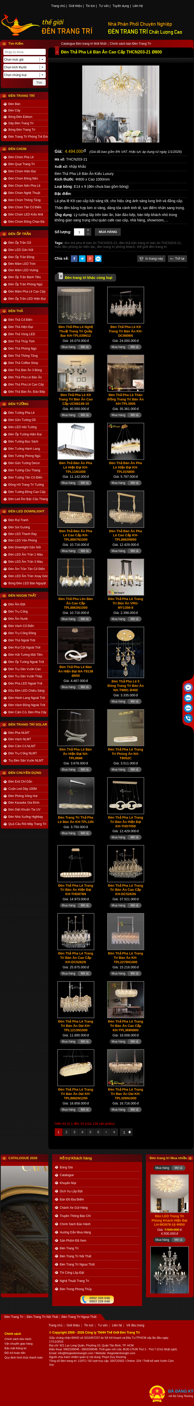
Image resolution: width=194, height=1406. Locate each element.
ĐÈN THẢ (15, 311)
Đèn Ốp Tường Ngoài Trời (26, 662)
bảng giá (66, 1167)
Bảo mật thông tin (16, 1348)
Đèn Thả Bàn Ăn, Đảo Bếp (26, 391)
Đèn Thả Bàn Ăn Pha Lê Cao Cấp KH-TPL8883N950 (125, 535)
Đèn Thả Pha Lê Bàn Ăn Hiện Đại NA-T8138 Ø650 (75, 671)
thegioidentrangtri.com (121, 1353)
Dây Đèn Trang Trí (21, 123)
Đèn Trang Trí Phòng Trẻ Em (28, 136)
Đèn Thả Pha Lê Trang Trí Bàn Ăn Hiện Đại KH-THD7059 (125, 822)
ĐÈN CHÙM (17, 149)
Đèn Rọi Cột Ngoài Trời (24, 647)
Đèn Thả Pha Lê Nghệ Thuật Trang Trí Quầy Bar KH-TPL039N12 (76, 331)
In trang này (151, 258)
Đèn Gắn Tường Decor (24, 463)
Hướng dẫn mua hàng (75, 1232)
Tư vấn (104, 6)
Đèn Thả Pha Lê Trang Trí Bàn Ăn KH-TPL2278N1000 (125, 957)
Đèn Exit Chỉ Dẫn (20, 781)
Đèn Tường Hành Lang (24, 449)
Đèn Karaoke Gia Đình (24, 802)
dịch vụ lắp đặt (71, 1191)
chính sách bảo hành (75, 1224)
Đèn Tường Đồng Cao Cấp (26, 492)
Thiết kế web (151, 1360)
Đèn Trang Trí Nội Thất (75, 1256)
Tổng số (54, 1360)
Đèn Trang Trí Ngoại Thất (77, 1264)
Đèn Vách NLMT (19, 739)
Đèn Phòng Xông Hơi (23, 796)
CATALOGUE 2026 (23, 1158)
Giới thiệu (75, 6)
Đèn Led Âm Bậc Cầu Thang (28, 499)
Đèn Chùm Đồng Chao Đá (26, 221)
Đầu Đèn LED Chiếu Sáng (26, 690)
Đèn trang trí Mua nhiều (168, 1158)
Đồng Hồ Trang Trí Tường (26, 484)
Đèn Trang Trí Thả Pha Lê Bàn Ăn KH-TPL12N (76, 820)
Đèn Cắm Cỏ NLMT (22, 746)
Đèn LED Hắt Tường (22, 427)
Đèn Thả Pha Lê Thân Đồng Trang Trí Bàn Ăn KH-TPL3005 (125, 399)
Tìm (39, 83)
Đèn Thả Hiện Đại (20, 327)
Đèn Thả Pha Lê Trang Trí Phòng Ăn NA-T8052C (125, 753)
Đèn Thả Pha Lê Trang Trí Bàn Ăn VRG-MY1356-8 (125, 603)
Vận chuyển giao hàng (19, 1343)
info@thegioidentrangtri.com (75, 1353)
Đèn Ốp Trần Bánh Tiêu (24, 277)
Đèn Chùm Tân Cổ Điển (25, 207)
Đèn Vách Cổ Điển (21, 626)
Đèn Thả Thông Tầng (23, 356)
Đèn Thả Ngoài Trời (21, 640)
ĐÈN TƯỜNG (18, 404)
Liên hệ (138, 6)
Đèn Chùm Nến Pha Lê (24, 186)
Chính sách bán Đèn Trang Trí (130, 43)
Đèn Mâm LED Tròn (22, 264)
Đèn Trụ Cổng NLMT (22, 753)
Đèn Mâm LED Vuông (23, 270)
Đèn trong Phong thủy (76, 1289)
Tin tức (90, 6)
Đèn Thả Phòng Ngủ (22, 348)
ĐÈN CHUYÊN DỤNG (24, 773)
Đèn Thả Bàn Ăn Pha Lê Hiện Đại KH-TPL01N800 (125, 467)
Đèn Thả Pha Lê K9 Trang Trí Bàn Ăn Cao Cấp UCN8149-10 (76, 399)
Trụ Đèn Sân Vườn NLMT (26, 760)
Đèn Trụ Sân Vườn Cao (24, 669)
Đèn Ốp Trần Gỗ (19, 243)
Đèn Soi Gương (19, 527)
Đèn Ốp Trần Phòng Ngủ (25, 284)
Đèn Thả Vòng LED (21, 334)
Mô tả (84, 347)
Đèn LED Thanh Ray (22, 534)
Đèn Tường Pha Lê (21, 413)
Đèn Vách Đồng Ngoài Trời (26, 705)
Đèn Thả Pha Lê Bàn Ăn (25, 377)
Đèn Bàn (14, 104)
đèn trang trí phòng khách (116, 247)
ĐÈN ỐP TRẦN (19, 234)
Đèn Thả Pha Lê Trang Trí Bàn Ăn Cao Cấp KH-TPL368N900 (125, 1025)
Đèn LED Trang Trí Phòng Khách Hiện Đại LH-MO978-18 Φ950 (169, 1224)
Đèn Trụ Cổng (18, 611)
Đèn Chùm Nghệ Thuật (24, 193)
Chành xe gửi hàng (74, 1208)
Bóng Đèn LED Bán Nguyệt (27, 583)
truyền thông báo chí (75, 1216)
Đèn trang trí (68, 1360)
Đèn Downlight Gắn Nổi (24, 547)
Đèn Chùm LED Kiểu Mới (25, 214)
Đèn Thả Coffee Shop (23, 363)
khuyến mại (68, 1183)
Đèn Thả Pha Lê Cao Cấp (26, 384)
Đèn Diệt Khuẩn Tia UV (24, 809)
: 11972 (81, 1360)
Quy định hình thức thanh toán (24, 1357)
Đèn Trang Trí (69, 1248)
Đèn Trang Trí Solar (27, 724)
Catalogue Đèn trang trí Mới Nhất (84, 43)
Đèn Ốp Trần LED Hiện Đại (27, 299)
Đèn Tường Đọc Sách (23, 441)
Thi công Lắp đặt (72, 1272)
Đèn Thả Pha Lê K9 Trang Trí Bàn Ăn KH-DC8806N (125, 331)
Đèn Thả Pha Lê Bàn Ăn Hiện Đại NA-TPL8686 (76, 753)
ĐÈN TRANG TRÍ (67, 31)
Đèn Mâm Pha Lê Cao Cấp (26, 291)
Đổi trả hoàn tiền (15, 1352)
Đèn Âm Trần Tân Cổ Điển (26, 569)
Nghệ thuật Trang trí (74, 1281)
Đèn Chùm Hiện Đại (22, 171)
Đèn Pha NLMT (19, 733)
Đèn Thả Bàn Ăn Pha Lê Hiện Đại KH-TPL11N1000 (75, 467)
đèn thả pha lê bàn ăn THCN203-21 (90, 243)
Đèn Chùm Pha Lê (21, 157)
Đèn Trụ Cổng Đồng (22, 633)
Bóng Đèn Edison (20, 117)
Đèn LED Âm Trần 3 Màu (25, 562)
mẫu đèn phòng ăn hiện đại (75, 247)
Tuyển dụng (121, 6)
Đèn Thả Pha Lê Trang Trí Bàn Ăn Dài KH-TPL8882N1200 (75, 1094)
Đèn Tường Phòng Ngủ (24, 456)
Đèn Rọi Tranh (18, 520)
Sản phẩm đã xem (73, 1240)
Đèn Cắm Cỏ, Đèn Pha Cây (27, 712)
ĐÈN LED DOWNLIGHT (26, 511)
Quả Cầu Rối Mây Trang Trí (27, 824)
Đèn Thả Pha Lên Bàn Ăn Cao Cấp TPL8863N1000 (76, 603)
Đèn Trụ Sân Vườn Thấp (25, 676)
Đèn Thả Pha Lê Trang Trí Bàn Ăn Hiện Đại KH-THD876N (75, 890)
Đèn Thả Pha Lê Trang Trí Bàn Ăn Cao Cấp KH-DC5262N (75, 957)
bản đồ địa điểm (72, 1199)
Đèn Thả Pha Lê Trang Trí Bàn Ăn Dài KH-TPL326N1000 (125, 1094)
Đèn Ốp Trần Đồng (21, 257)
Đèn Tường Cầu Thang (24, 470)
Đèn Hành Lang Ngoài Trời (26, 698)
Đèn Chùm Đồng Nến (23, 178)
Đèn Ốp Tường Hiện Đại (25, 434)
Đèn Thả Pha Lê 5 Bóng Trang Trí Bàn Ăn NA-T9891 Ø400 (125, 685)
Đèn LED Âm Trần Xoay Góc (28, 576)
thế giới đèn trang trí (152, 247)
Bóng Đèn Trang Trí (21, 130)
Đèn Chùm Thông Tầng (24, 200)
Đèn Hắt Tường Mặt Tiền (25, 655)
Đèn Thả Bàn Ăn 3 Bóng (25, 370)
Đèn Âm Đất (16, 604)
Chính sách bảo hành (18, 1339)
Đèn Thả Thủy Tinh (21, 341)
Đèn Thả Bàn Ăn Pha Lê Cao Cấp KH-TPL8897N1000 (75, 535)
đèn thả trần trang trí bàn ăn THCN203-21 (150, 243)
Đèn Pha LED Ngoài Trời (25, 683)
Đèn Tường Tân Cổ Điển (25, 477)
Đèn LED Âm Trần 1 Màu (25, 554)
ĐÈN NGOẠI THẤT (22, 595)
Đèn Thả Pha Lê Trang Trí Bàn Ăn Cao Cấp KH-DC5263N (125, 890)
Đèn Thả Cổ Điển (20, 320)
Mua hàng (108, 232)
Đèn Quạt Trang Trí (21, 164)
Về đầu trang (135, 1325)
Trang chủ (58, 6)
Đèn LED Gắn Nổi (20, 250)
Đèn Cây (14, 110)
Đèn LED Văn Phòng (22, 540)
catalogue (67, 1175)
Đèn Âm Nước (18, 619)
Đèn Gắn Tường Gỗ (22, 420)
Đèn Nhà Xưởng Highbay (25, 817)
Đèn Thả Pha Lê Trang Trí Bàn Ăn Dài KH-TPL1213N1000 (75, 1025)
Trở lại (177, 258)
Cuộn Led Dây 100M (22, 789)
